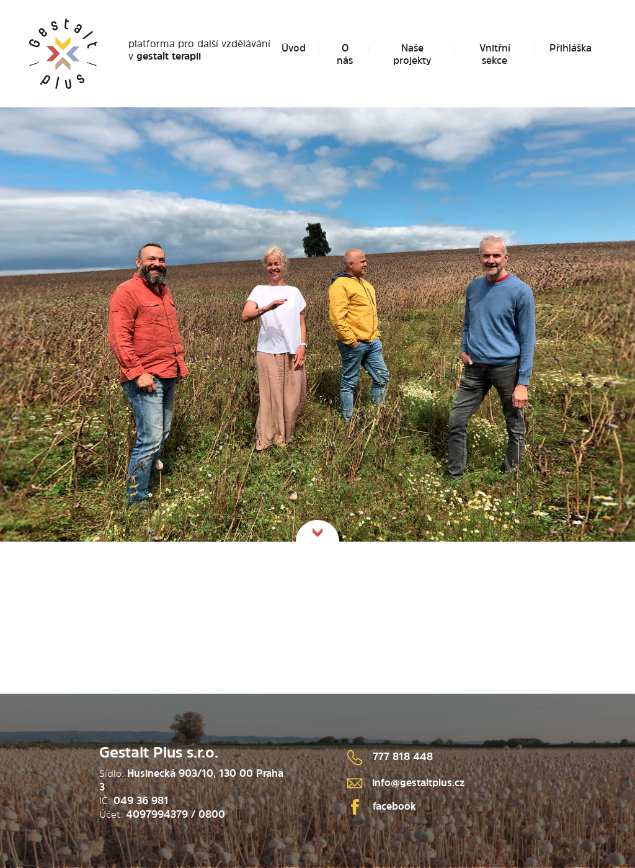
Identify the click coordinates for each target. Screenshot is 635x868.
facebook (381, 806)
